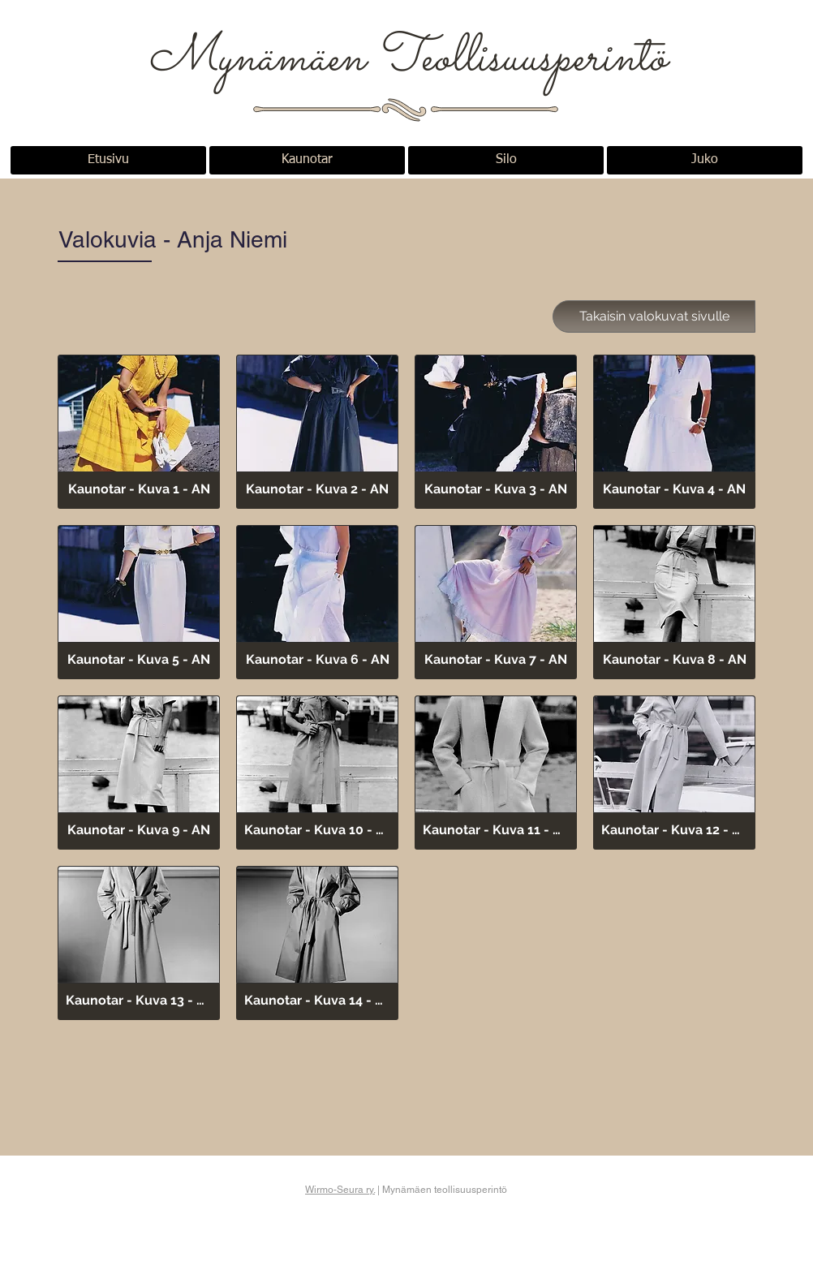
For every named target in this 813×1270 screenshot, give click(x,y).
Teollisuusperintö (521, 59)
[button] (139, 432)
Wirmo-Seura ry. (340, 1189)
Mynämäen (262, 59)
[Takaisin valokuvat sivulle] (654, 316)
